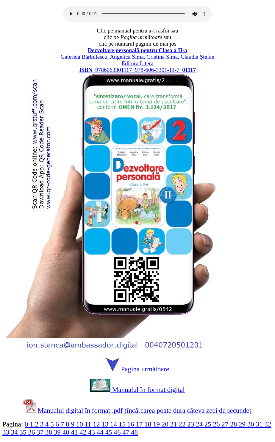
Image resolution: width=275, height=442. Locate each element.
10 (80, 424)
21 (174, 424)
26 (217, 424)
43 (92, 432)
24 (200, 424)
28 (234, 424)
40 (66, 432)
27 (225, 424)
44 (101, 432)
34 (15, 432)
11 (89, 424)
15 (123, 424)
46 (118, 432)
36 (32, 432)
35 (24, 432)
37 (41, 432)
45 (109, 432)
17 (140, 424)
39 (58, 432)
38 (49, 432)
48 (134, 432)
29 (243, 424)
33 (6, 432)
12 (97, 424)
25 (208, 424)
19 (157, 424)
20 (166, 424)
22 (183, 424)
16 (131, 424)
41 (75, 432)
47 (126, 432)
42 (83, 432)
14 (114, 424)
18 (148, 424)
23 (191, 424)
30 (251, 424)
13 (105, 424)
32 (267, 424)
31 (260, 424)
